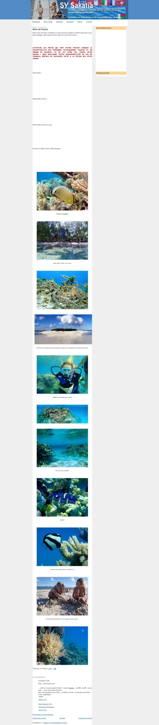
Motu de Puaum (40, 29)
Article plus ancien (85, 718)
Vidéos (79, 22)
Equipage (69, 22)
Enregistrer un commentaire (43, 715)
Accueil (62, 718)
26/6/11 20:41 (42, 699)
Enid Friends (43, 704)
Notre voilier (48, 22)
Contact (89, 22)
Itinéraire (59, 22)
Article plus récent (39, 718)
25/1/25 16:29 (42, 710)
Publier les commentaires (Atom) (55, 723)
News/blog (36, 22)
